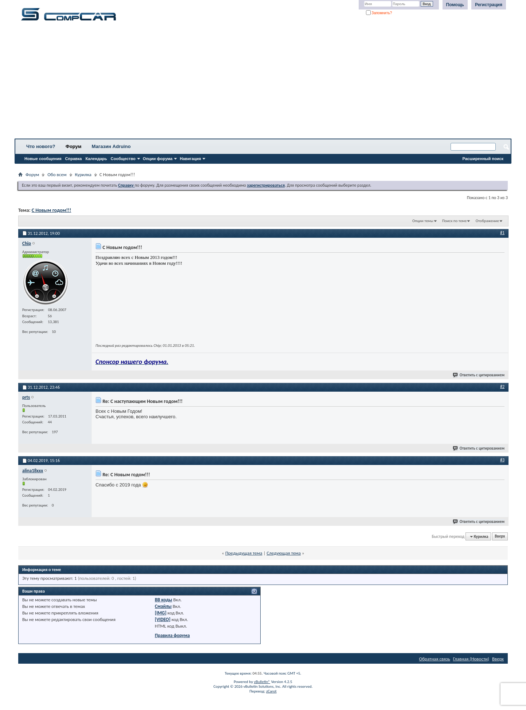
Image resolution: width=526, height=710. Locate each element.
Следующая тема (283, 553)
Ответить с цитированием (478, 375)
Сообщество (123, 158)
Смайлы (163, 606)
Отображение (487, 220)
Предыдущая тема (243, 553)
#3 (502, 459)
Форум (73, 146)
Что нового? (40, 146)
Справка (73, 158)
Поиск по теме (454, 220)
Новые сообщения (43, 158)
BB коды (163, 599)
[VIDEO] (163, 619)
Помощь (455, 4)
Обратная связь (434, 658)
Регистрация (488, 4)
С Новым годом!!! (51, 210)
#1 (502, 232)
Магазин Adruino (111, 146)
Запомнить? (379, 13)
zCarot (271, 691)
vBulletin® (262, 681)
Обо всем (56, 174)
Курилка (83, 174)
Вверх (500, 536)
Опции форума (157, 158)
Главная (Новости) (471, 658)
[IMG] (161, 613)
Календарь (96, 158)
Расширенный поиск (483, 158)
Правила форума (172, 635)
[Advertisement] (228, 82)
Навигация (190, 158)
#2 (502, 386)
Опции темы (422, 220)
